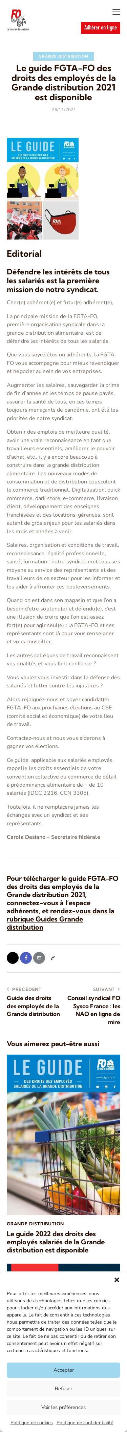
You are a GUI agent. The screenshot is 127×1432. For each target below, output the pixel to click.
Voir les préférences (63, 1407)
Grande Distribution (63, 56)
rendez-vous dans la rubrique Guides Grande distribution (60, 919)
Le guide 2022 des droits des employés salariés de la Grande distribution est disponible (56, 1242)
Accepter (64, 1370)
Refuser (63, 1388)
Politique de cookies (31, 1422)
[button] (116, 1280)
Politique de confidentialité (85, 1422)
